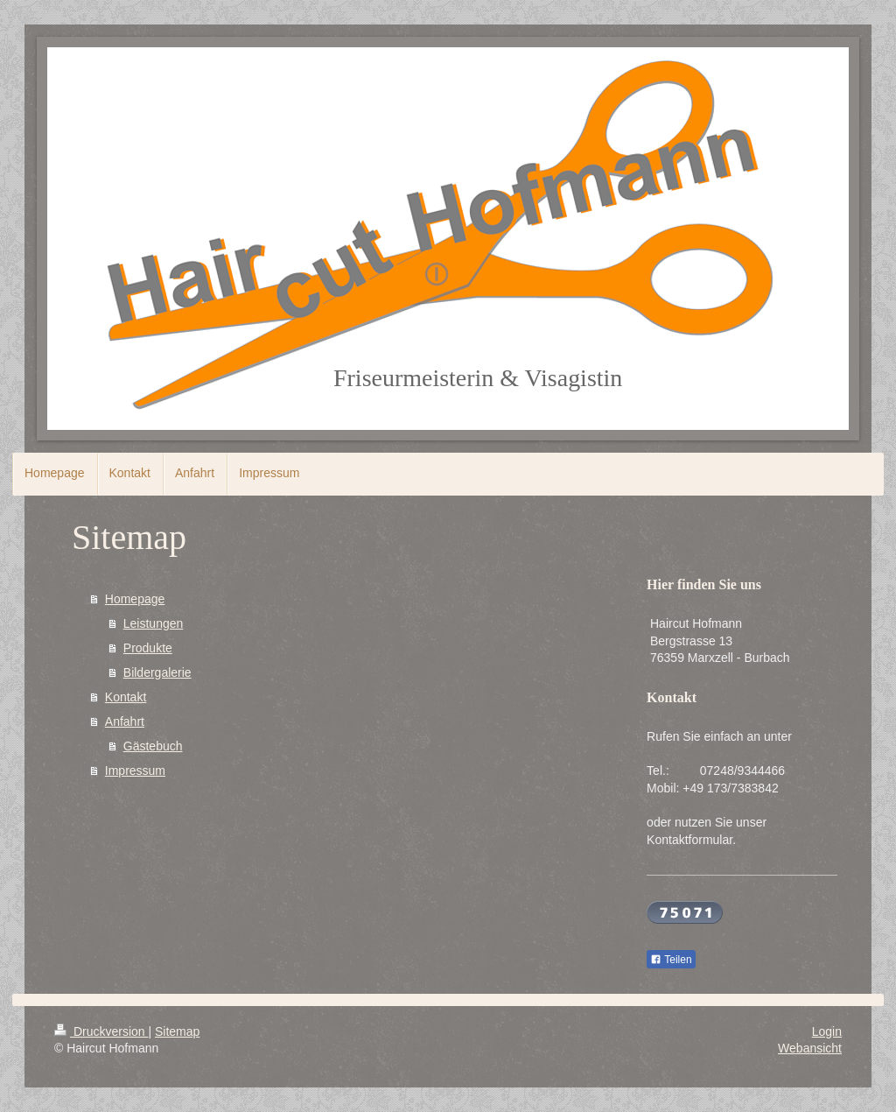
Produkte (147, 648)
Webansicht (810, 1048)
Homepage (135, 599)
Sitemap (177, 1031)
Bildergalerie (157, 672)
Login (827, 1031)
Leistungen (153, 623)
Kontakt (125, 697)
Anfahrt (124, 721)
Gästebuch (153, 746)
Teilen (670, 960)
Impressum (135, 771)
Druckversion (101, 1031)
